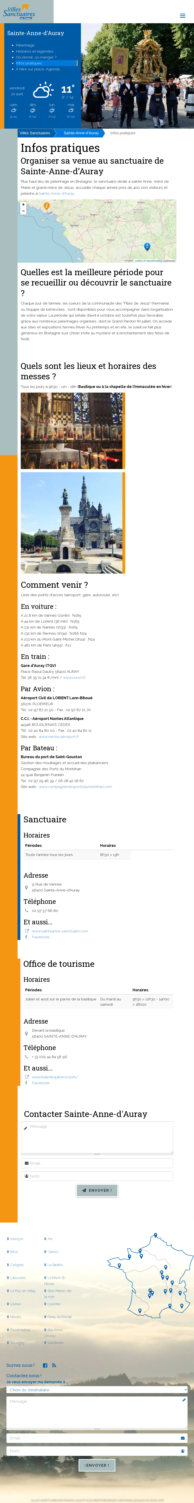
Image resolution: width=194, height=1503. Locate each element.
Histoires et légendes (34, 51)
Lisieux (15, 1304)
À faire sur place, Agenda (38, 69)
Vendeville (56, 1343)
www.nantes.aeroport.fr (59, 736)
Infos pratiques (29, 63)
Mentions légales (131, 1500)
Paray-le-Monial (60, 1317)
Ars (50, 1239)
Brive (14, 1252)
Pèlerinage (25, 45)
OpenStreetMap (154, 261)
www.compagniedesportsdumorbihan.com (75, 786)
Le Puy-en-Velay (23, 1291)
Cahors (53, 1252)
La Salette (55, 1265)
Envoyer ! (97, 1190)
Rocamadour (20, 1330)
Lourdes (54, 1304)
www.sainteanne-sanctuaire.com (60, 931)
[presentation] (97, 1211)
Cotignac (17, 1265)
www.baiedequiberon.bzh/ (55, 1077)
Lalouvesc (18, 1278)
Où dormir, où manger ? (36, 57)
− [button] (23, 211)
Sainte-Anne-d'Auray (81, 133)
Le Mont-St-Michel (55, 1281)
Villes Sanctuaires (35, 133)
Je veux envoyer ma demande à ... (37, 1382)
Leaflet (138, 261)
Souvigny (17, 1343)
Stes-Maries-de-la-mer (58, 1294)
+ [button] (23, 205)
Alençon (16, 1239)
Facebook (41, 937)
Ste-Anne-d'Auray (54, 1333)
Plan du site (155, 1500)
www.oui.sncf (74, 677)
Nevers (15, 1317)
